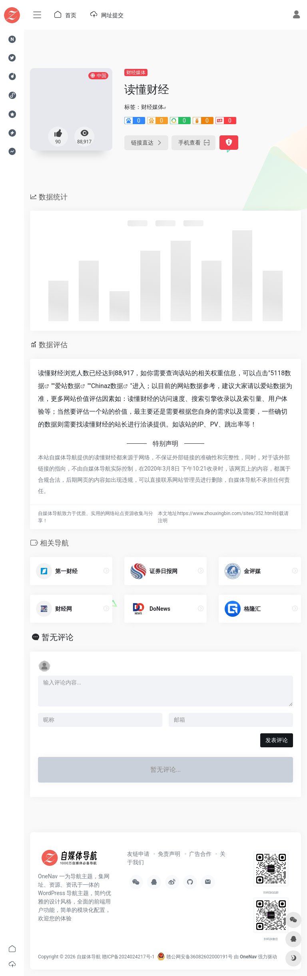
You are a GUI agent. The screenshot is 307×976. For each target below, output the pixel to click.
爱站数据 (67, 386)
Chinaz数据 (107, 386)
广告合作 (200, 854)
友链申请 (138, 854)
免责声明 (169, 854)
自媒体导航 (89, 957)
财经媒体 (136, 72)
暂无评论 (58, 637)
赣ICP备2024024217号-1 (128, 957)
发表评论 (276, 740)
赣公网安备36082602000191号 (195, 957)
